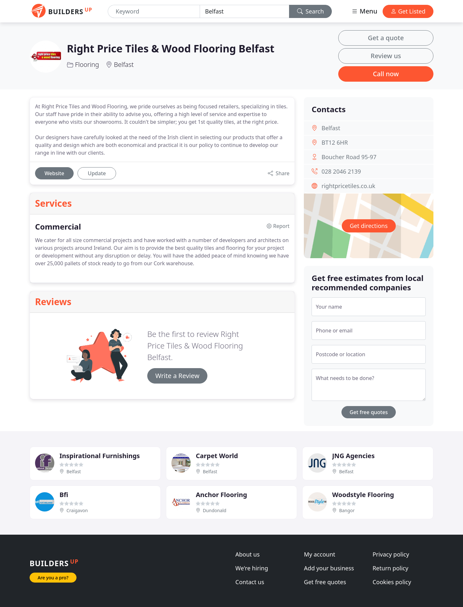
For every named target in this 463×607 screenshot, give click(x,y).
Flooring (87, 64)
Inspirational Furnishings (99, 455)
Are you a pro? (53, 578)
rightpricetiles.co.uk (348, 186)
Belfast (123, 64)
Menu (364, 11)
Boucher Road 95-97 (349, 157)
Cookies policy (392, 582)
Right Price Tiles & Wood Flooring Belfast (170, 48)
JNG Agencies (353, 455)
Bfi (63, 494)
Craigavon (77, 510)
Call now (386, 73)
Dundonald (214, 510)
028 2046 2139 (341, 171)
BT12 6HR (335, 142)
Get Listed (408, 11)
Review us (386, 55)
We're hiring (251, 568)
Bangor (347, 510)
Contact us (249, 582)
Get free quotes (369, 412)
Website (54, 173)
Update (97, 173)
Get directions (369, 226)
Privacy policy (391, 554)
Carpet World (217, 455)
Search (310, 11)
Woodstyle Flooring (363, 494)
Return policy (390, 568)
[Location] (244, 11)
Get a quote (386, 37)
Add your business (329, 568)
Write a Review (177, 375)
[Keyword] (154, 11)
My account (319, 554)
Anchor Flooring (221, 494)
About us (247, 554)
